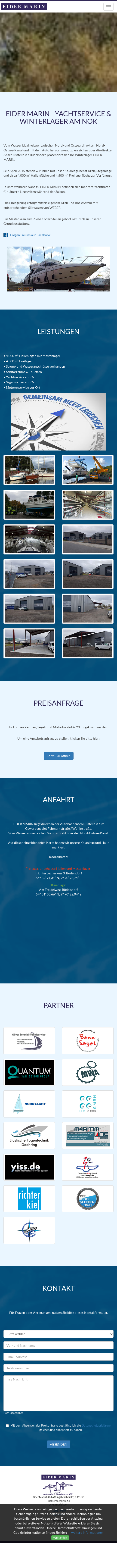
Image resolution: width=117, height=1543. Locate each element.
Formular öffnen (59, 756)
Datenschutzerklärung (96, 1425)
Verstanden (60, 1537)
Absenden (58, 1444)
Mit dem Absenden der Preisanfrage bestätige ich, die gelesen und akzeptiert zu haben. (58, 1428)
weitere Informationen (87, 1532)
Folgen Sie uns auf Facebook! (27, 235)
